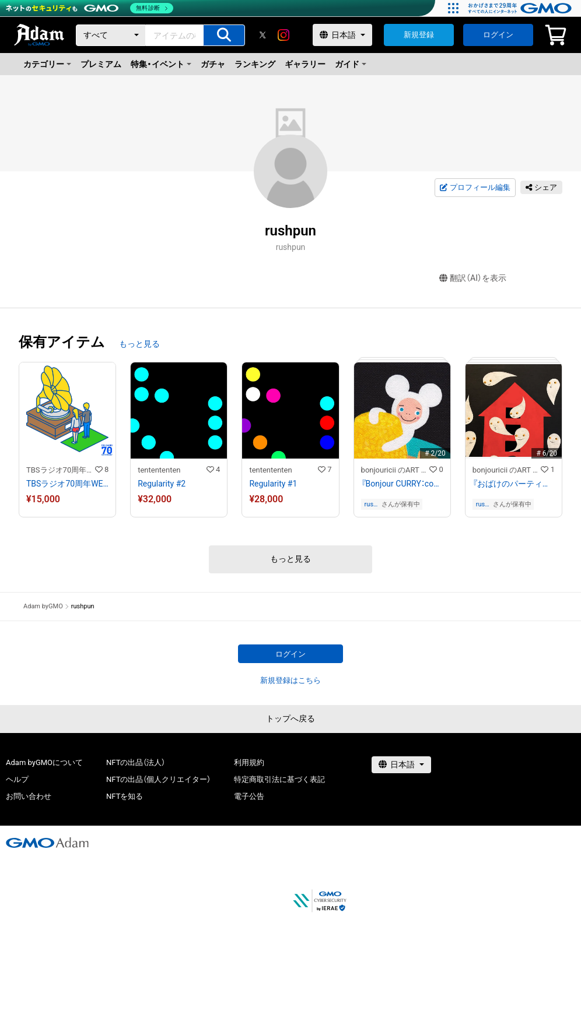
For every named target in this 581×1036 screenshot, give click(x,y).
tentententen (159, 470)
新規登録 (419, 34)
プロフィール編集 (475, 187)
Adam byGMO (43, 606)
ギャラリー (305, 64)
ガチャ (213, 64)
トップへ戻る (290, 718)
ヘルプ (17, 779)
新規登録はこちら (290, 680)
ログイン (498, 34)
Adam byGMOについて (44, 762)
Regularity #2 (162, 483)
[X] (262, 35)
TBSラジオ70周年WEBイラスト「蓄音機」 (67, 483)
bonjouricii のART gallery (395, 470)
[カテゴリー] (111, 35)
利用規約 (249, 762)
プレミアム (100, 64)
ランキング (255, 64)
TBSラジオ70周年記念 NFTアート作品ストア (60, 470)
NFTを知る (124, 796)
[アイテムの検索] (224, 35)
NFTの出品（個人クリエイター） (158, 779)
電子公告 (249, 796)
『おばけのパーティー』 (514, 483)
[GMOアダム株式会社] (47, 842)
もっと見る (139, 343)
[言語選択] (342, 35)
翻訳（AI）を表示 (472, 278)
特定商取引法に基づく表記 (279, 779)
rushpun (371, 504)
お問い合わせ (28, 796)
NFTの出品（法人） (135, 762)
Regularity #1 (273, 483)
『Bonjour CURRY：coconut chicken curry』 (402, 483)
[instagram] (283, 35)
